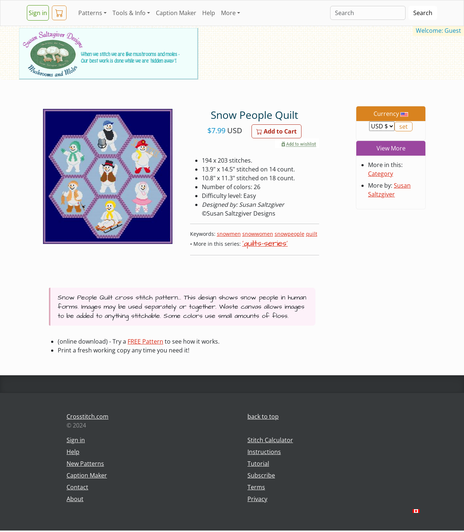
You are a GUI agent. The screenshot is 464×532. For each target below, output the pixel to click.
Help (208, 13)
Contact (77, 487)
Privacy (257, 499)
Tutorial (258, 464)
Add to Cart (276, 131)
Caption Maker (176, 13)
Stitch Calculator (270, 440)
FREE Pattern (145, 341)
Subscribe (261, 475)
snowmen (229, 233)
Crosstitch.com (87, 416)
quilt (311, 233)
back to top (263, 416)
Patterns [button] (90, 13)
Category (380, 174)
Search (422, 13)
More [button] (228, 13)
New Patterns (85, 464)
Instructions (264, 452)
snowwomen (257, 233)
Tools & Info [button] (129, 13)
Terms (256, 487)
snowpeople (289, 233)
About (75, 499)
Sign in (38, 13)
